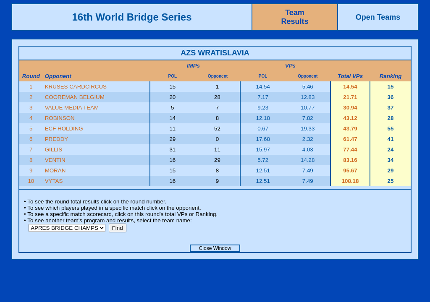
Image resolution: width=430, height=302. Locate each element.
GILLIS (54, 149)
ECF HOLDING (64, 128)
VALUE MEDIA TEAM (72, 107)
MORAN (55, 170)
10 (31, 181)
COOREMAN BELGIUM (75, 97)
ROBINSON (60, 118)
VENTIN (55, 160)
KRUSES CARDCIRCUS (76, 86)
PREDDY (56, 139)
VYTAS (54, 181)
